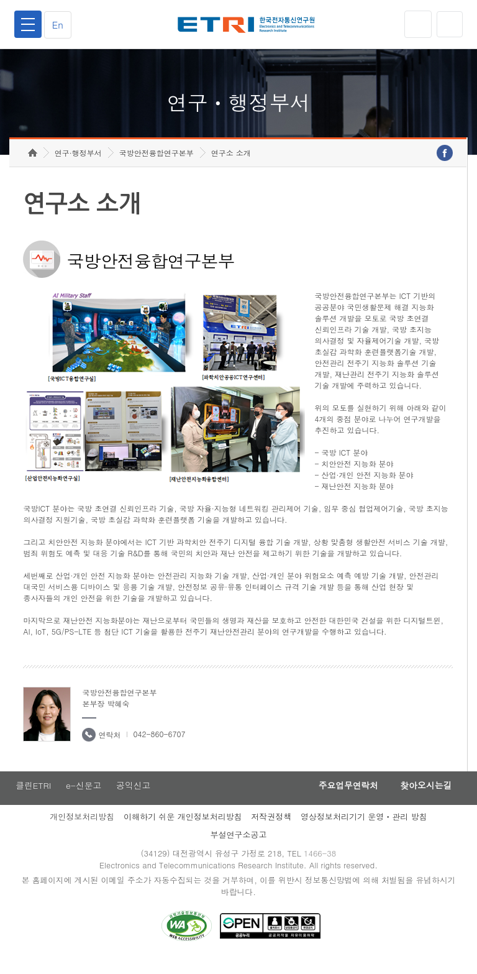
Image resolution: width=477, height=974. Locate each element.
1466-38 (321, 867)
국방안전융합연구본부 (156, 165)
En (59, 24)
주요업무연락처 (341, 798)
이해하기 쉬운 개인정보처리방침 (183, 829)
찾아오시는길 (424, 798)
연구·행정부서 (78, 165)
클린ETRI (32, 798)
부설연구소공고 (239, 847)
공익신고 (134, 798)
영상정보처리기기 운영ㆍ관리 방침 (364, 829)
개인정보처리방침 (82, 829)
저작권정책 (271, 829)
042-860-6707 (159, 746)
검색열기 (449, 24)
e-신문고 (84, 798)
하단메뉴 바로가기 (0, 0)
